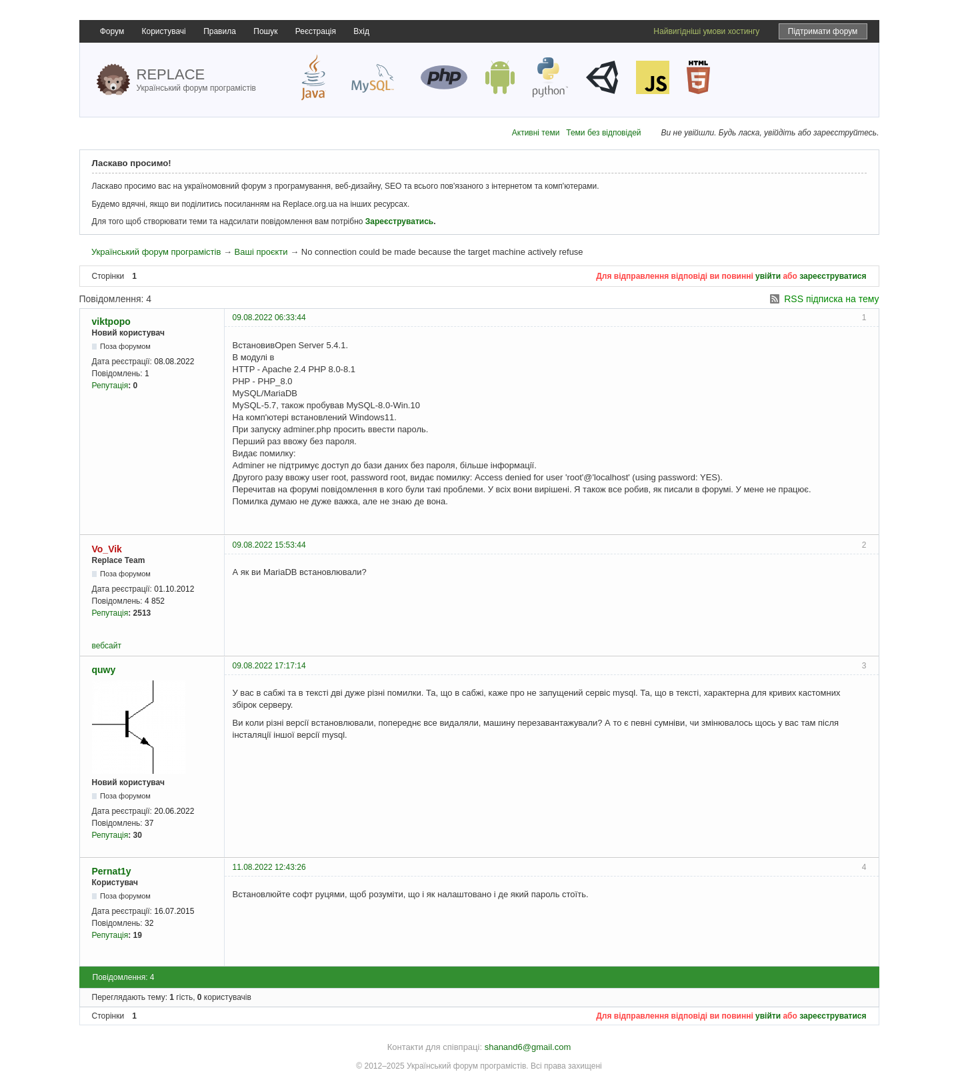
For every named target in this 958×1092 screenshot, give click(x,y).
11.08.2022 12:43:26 (269, 867)
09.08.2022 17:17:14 (269, 665)
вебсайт (106, 645)
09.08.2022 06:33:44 (269, 317)
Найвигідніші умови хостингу (706, 31)
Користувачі (164, 31)
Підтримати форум (823, 31)
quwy (104, 669)
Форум (112, 31)
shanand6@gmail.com (528, 1047)
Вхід (361, 31)
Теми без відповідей (603, 132)
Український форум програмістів (156, 252)
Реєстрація (315, 31)
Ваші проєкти (261, 252)
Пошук (265, 31)
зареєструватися (832, 276)
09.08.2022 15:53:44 (269, 545)
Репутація (110, 385)
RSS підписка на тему (831, 299)
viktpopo (111, 321)
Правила (219, 31)
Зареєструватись (399, 221)
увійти (768, 276)
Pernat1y (111, 871)
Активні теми (536, 132)
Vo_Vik (107, 549)
